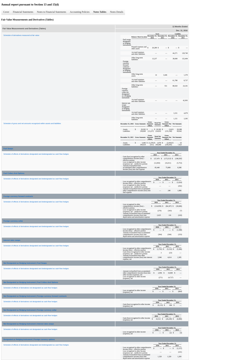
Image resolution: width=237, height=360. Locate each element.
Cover (6, 12)
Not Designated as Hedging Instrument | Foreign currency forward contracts (35, 296)
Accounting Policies (79, 12)
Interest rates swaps (11, 240)
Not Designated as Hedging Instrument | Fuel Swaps (25, 263)
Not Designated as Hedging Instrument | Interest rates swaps (28, 324)
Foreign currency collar (13, 221)
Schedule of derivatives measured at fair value (21, 35)
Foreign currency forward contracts (18, 196)
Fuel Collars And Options (13, 173)
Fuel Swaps (8, 148)
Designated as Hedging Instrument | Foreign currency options (29, 339)
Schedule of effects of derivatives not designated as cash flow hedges (30, 288)
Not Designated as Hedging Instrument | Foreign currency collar (30, 310)
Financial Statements (23, 12)
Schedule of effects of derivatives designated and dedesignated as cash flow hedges (36, 154)
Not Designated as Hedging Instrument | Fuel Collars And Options (30, 282)
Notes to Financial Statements (51, 12)
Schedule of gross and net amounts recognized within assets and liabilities (32, 123)
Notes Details (116, 12)
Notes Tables (99, 12)
